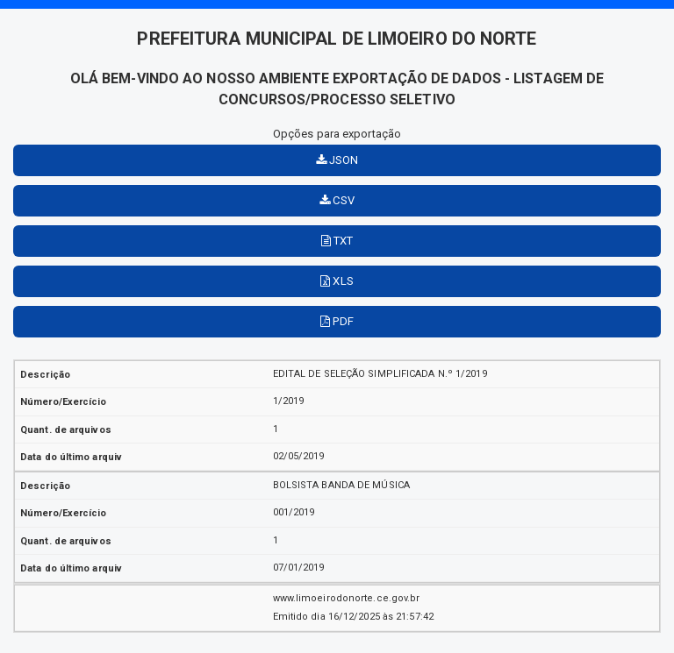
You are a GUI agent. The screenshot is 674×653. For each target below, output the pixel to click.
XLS (337, 280)
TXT (337, 240)
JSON (337, 160)
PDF (337, 321)
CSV (337, 200)
